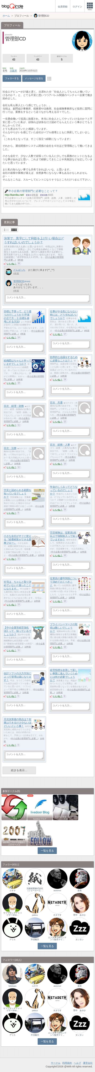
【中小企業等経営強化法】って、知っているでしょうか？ (17, 631)
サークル (55, 1063)
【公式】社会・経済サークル (65, 818)
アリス (12, 939)
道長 (80, 890)
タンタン (79, 939)
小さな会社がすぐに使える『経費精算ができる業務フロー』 (17, 539)
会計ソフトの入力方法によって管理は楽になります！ (17, 677)
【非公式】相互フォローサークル (40, 843)
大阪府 (13, 70)
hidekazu (12, 986)
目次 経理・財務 (14, 406)
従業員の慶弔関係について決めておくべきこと (63, 582)
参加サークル (61, 58)
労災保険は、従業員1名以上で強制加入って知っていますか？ (63, 536)
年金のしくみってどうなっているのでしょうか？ (63, 490)
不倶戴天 (35, 939)
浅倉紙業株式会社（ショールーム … (34, 889)
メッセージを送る (34, 78)
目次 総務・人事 (60, 444)
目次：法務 (10, 448)
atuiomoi (57, 890)
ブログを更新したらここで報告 (14, 818)
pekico (35, 915)
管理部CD (18, 281)
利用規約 (67, 1063)
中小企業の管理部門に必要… (68, 331)
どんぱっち (19, 270)
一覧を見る (47, 850)
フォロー (13, 58)
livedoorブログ (39, 819)
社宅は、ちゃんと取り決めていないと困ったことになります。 (17, 585)
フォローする (12, 78)
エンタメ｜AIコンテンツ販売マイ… (57, 938)
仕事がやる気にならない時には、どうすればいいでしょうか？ (63, 315)
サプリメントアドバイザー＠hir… (12, 914)
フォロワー (37, 58)
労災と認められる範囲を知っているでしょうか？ (17, 493)
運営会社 (88, 1063)
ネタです (57, 915)
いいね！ (11, 263)
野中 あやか (79, 915)
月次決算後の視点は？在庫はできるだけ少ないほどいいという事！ (17, 723)
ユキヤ (12, 890)
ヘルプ (77, 1063)
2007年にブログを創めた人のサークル (14, 843)
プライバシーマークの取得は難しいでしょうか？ (63, 628)
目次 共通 (56, 402)
